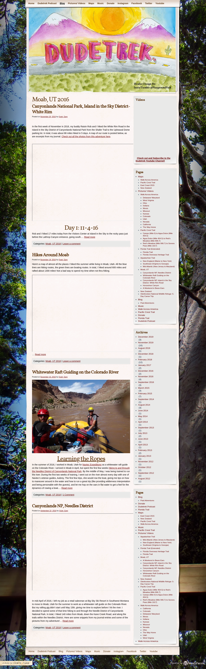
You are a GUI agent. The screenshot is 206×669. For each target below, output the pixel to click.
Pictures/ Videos (76, 3)
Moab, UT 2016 (53, 243)
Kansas (146, 214)
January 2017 (144, 365)
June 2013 (143, 439)
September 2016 (146, 382)
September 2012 (146, 473)
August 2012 (144, 478)
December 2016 (145, 371)
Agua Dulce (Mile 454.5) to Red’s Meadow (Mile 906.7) (156, 239)
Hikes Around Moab (50, 255)
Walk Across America (149, 180)
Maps (91, 3)
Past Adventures (147, 303)
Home (31, 3)
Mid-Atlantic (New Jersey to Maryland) (159, 266)
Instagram (123, 3)
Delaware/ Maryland (151, 198)
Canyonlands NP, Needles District (62, 506)
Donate (110, 3)
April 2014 (143, 422)
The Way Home (149, 227)
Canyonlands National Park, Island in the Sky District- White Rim (81, 109)
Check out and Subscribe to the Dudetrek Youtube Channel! (153, 159)
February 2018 (145, 359)
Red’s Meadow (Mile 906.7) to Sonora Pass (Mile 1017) (158, 244)
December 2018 (145, 354)
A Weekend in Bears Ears (153, 288)
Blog (62, 3)
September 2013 (146, 427)
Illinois (145, 208)
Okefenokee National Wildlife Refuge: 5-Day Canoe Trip (157, 295)
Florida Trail (148, 252)
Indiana (146, 206)
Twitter (148, 3)
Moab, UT (144, 269)
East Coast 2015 (147, 185)
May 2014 (142, 416)
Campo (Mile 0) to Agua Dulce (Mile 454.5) (158, 234)
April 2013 (143, 444)
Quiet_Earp (63, 117)
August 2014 (144, 405)
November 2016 (145, 376)
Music (100, 3)
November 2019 (145, 342)
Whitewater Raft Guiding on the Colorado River (75, 372)
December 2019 (145, 337)
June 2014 (143, 410)
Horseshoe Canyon (151, 285)
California (147, 224)
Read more (89, 237)
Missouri (146, 211)
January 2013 (144, 456)
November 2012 (145, 461)
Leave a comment (71, 243)
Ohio (145, 203)
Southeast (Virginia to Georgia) (156, 264)
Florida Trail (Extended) (150, 249)
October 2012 (144, 467)
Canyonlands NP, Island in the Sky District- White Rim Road (157, 281)
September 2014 (146, 399)
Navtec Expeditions (92, 464)
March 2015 (143, 388)
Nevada (146, 222)
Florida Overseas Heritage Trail (156, 255)
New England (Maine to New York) (157, 261)
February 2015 (145, 393)
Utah (145, 219)
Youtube (159, 3)
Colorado (147, 216)
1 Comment (68, 494)
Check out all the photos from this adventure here (86, 136)
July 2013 (142, 433)
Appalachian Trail (147, 258)
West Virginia (148, 200)
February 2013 (145, 450)
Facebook (137, 3)
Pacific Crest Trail (147, 182)
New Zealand (146, 188)
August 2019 (144, 348)
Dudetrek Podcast (47, 3)
